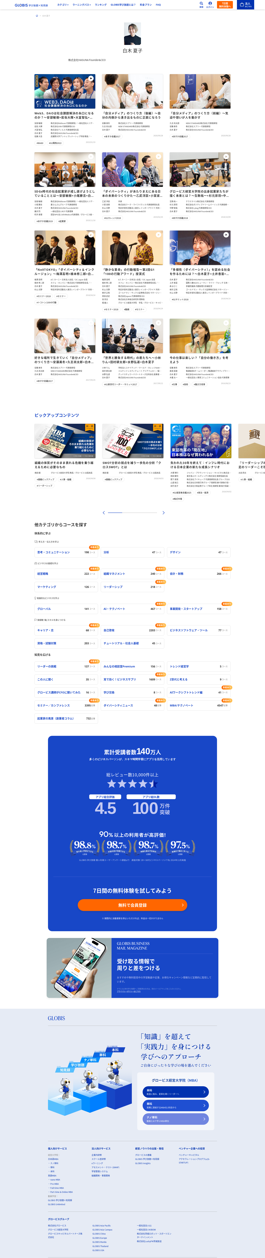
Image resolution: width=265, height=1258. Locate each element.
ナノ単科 (174, 1119)
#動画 (126, 309)
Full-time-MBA (57, 1187)
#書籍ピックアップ (45, 479)
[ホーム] (37, 16)
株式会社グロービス (57, 1225)
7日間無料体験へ (225, 5)
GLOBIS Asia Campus (102, 1229)
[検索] (201, 4)
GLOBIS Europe (99, 1237)
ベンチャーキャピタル (189, 1154)
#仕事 (174, 384)
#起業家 (62, 221)
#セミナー (61, 296)
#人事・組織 (65, 479)
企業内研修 (97, 1154)
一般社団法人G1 (144, 1225)
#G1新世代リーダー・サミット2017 (120, 384)
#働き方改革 (199, 384)
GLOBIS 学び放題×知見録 (60, 1200)
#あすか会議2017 (112, 136)
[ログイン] (210, 4)
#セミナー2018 (44, 296)
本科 (174, 1092)
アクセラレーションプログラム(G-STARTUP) (194, 1161)
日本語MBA (53, 1159)
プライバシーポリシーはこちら (129, 991)
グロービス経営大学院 (58, 1229)
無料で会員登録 (132, 905)
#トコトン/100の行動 (46, 302)
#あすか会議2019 (45, 221)
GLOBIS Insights (143, 1163)
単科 (174, 1105)
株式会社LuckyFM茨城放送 (149, 1241)
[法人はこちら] (245, 4)
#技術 (185, 384)
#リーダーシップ (44, 485)
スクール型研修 (99, 1159)
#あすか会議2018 (180, 218)
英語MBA (52, 1175)
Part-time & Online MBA (61, 1192)
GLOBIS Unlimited (56, 1204)
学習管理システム (100, 1171)
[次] (162, 512)
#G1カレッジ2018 (112, 218)
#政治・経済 (202, 492)
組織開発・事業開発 (101, 1175)
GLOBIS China (99, 1233)
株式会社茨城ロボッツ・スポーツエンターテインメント (154, 1235)
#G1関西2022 (55, 143)
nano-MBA (55, 1179)
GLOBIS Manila (99, 1242)
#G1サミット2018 (180, 299)
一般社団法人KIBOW (146, 1229)
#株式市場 (177, 498)
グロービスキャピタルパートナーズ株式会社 (65, 1235)
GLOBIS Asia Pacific (101, 1225)
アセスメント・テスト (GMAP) (105, 1167)
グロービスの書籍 (143, 1154)
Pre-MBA (54, 1183)
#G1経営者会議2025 (182, 492)
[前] (103, 512)
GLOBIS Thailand (100, 1246)
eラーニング (97, 1163)
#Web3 (40, 143)
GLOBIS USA (98, 1250)
